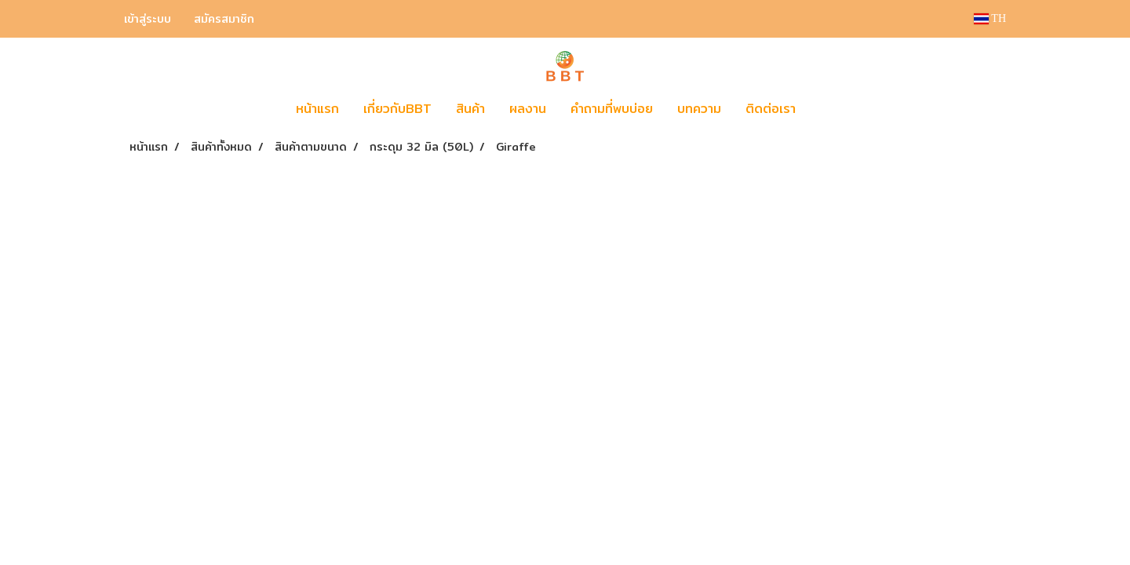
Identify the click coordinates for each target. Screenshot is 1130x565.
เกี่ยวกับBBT (397, 108)
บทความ (699, 108)
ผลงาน (527, 108)
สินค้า (470, 108)
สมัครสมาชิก (224, 18)
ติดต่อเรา (770, 108)
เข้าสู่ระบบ (147, 18)
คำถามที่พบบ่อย (611, 108)
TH (990, 18)
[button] (831, 109)
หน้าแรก (317, 108)
